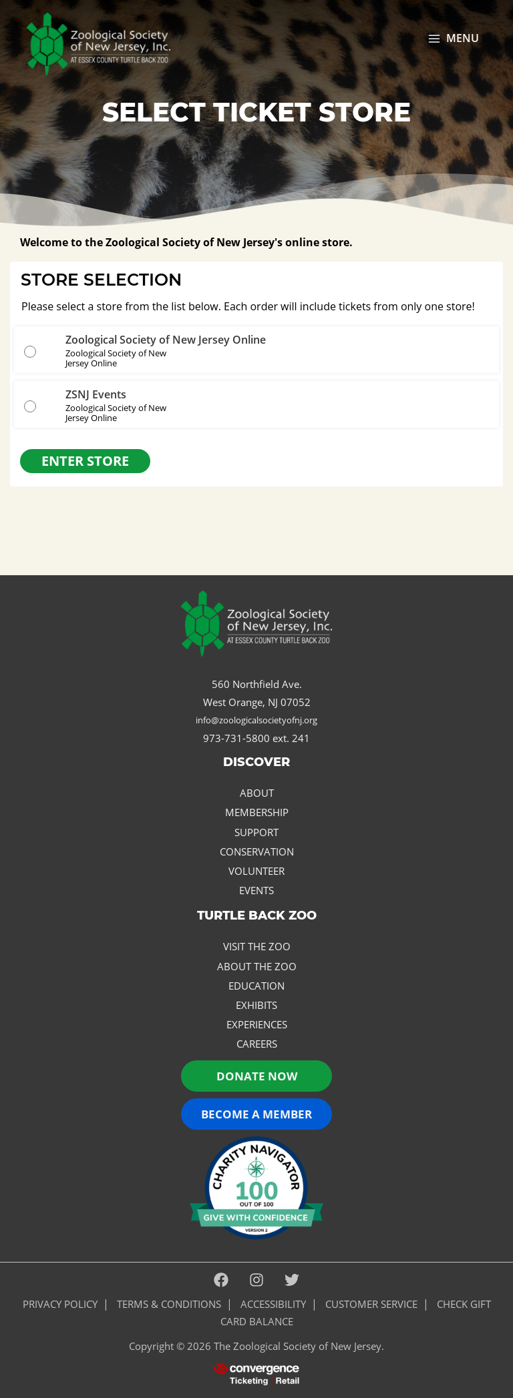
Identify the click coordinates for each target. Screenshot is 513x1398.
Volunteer (256, 871)
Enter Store (85, 461)
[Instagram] (256, 1281)
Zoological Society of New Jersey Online (165, 340)
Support (256, 832)
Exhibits (256, 1005)
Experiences (256, 1024)
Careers (256, 1043)
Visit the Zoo (257, 946)
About (257, 792)
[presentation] (256, 1373)
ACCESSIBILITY (273, 1304)
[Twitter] (292, 1281)
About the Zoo (257, 966)
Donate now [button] (256, 1076)
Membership (257, 812)
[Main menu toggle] (453, 38)
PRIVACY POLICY (60, 1304)
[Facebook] (221, 1281)
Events (256, 890)
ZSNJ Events (95, 394)
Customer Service (371, 1304)
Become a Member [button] (256, 1114)
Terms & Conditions (169, 1304)
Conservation (257, 851)
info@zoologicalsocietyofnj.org (256, 720)
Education (256, 985)
